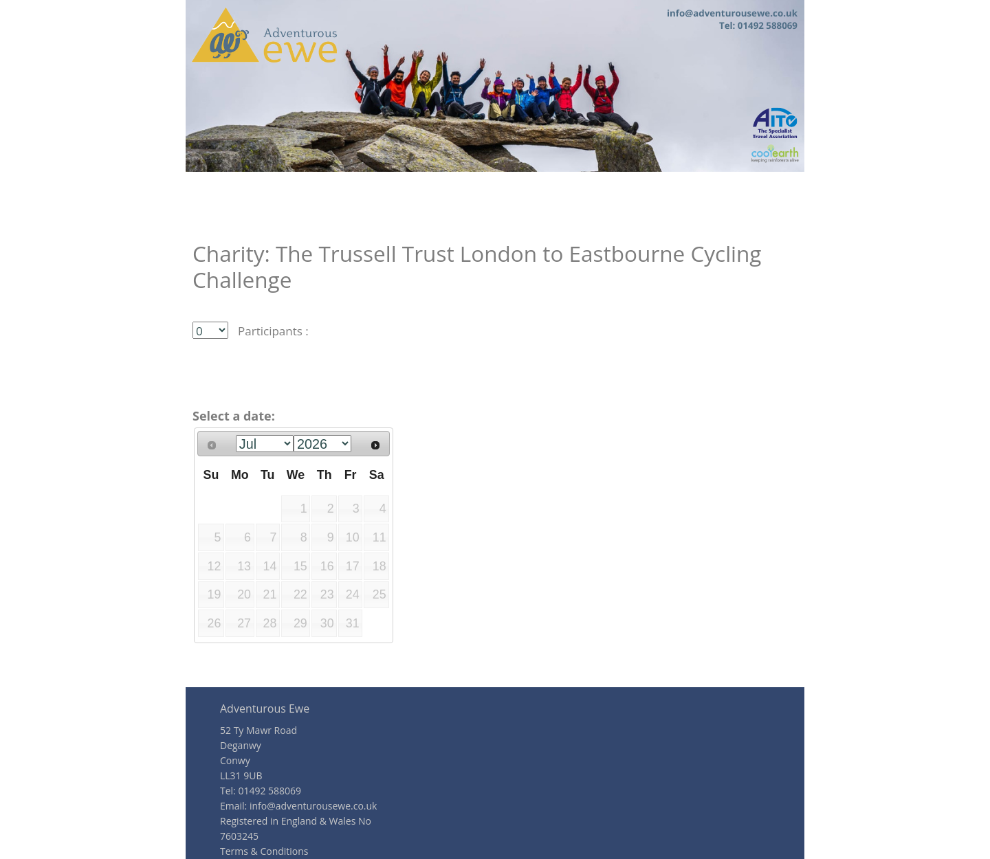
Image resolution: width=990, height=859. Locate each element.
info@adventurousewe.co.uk (313, 805)
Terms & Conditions (264, 851)
